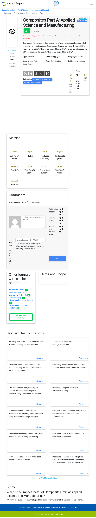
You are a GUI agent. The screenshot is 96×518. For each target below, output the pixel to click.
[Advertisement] (48, 114)
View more (40, 358)
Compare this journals (21, 317)
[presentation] (57, 249)
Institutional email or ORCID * (10, 251)
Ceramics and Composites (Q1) (42, 79)
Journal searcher (8, 10)
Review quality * (52, 219)
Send (57, 258)
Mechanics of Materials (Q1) (32, 82)
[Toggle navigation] (91, 4)
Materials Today (17, 298)
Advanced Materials (18, 290)
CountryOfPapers (57, 514)
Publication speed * (53, 210)
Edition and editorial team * (52, 230)
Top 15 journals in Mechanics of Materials (34, 10)
